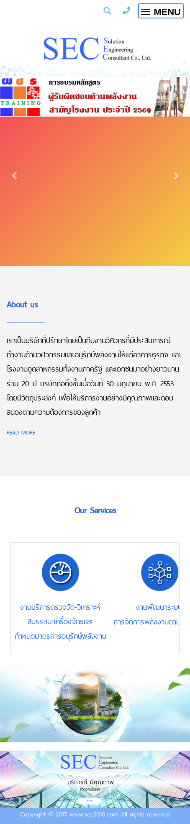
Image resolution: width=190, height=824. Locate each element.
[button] (14, 171)
